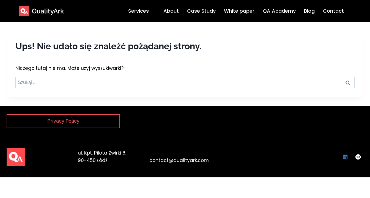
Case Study (201, 10)
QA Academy (279, 10)
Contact (333, 10)
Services (141, 10)
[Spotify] (358, 157)
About (171, 10)
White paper (239, 10)
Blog (309, 10)
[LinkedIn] (345, 157)
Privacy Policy (63, 121)
